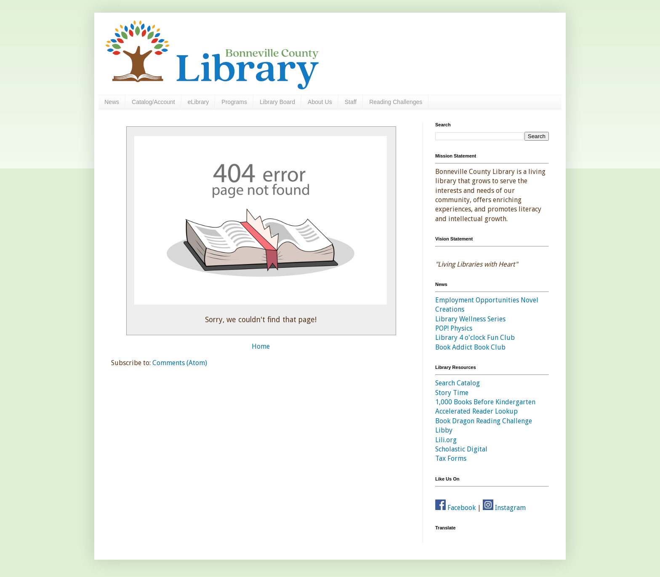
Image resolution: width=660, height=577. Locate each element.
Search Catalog (457, 383)
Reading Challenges (395, 102)
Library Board (277, 102)
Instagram (504, 508)
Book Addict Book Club (470, 347)
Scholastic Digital (461, 449)
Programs (234, 102)
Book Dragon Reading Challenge (483, 421)
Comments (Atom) (179, 363)
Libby (443, 430)
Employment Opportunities (477, 300)
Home (261, 346)
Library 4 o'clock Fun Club (475, 338)
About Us (320, 102)
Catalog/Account (153, 102)
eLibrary (198, 102)
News (111, 102)
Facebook (455, 508)
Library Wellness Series (470, 319)
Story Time (451, 393)
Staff (351, 102)
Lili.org (446, 440)
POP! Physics (453, 328)
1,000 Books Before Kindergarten (485, 402)
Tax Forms (450, 458)
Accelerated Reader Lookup (476, 411)
